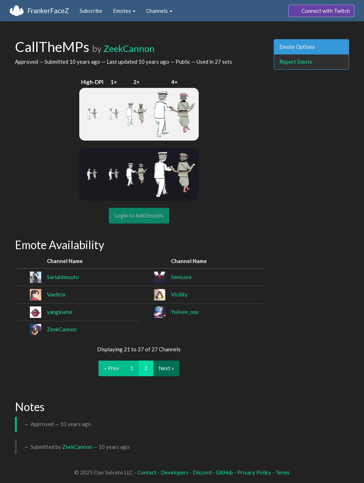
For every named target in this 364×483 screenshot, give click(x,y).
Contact (146, 472)
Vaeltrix (56, 294)
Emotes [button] (124, 10)
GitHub (224, 472)
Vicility (179, 294)
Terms (282, 472)
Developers (174, 472)
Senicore (181, 277)
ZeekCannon (129, 48)
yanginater (60, 312)
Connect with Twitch (321, 11)
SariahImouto (63, 277)
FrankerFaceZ (48, 10)
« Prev (111, 368)
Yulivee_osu (185, 312)
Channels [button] (159, 10)
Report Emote (295, 61)
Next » (166, 368)
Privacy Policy (254, 472)
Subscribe (91, 10)
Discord (202, 472)
